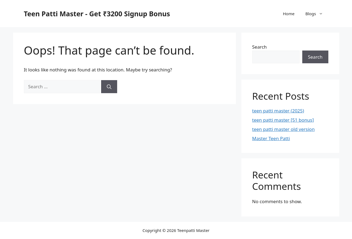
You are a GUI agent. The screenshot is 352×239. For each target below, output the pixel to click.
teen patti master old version (283, 129)
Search (259, 47)
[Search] (109, 86)
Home (289, 13)
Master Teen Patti (271, 138)
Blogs (316, 13)
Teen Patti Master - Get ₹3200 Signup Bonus (97, 13)
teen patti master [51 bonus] (283, 120)
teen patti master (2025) (278, 111)
